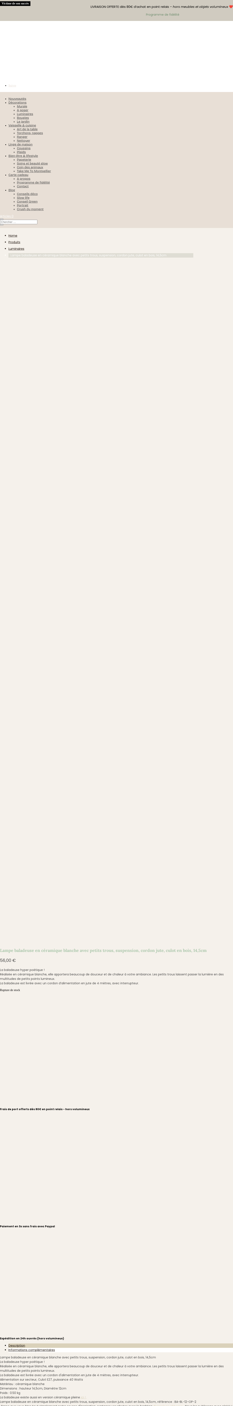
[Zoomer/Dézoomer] (1, 1401)
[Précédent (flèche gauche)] (1, 1405)
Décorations (17, 102)
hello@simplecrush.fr (121, 917)
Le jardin (23, 122)
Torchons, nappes (30, 133)
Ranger (22, 137)
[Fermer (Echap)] (14, 1401)
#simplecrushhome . (169, 739)
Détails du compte (35, 1323)
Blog (11, 190)
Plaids (21, 152)
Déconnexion (31, 1328)
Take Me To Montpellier (34, 171)
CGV (24, 1277)
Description (16, 679)
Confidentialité (33, 1283)
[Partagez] (10, 1401)
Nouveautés (17, 99)
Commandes (31, 1317)
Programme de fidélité (33, 182)
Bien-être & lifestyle (23, 156)
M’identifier (29, 1311)
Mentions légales (34, 1289)
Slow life (23, 198)
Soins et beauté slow (32, 163)
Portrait (22, 205)
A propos (23, 179)
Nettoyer (23, 141)
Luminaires (25, 114)
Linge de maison (20, 144)
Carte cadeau (18, 175)
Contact (23, 186)
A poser (22, 110)
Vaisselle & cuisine (22, 125)
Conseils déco (27, 194)
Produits (14, 242)
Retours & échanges (37, 1271)
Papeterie (24, 160)
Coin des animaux (30, 167)
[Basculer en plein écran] (6, 1401)
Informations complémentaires (31, 683)
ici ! (83, 731)
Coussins (24, 148)
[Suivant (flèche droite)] (6, 1405)
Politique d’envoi (34, 1266)
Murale (22, 106)
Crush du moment (30, 209)
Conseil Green (27, 201)
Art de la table (27, 129)
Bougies (23, 118)
